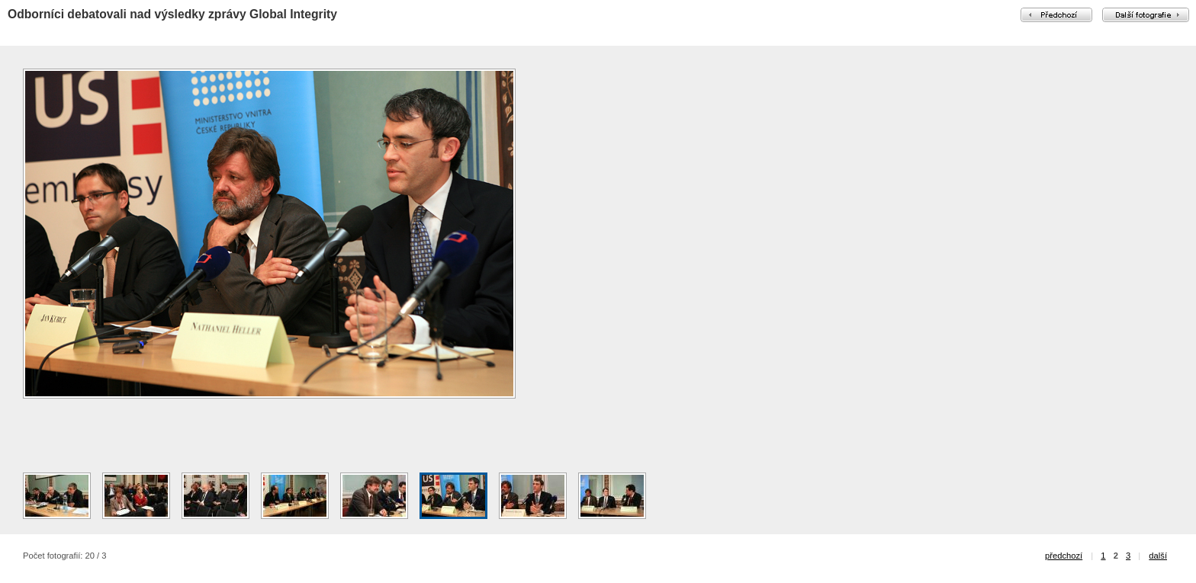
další (1158, 555)
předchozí (1063, 555)
